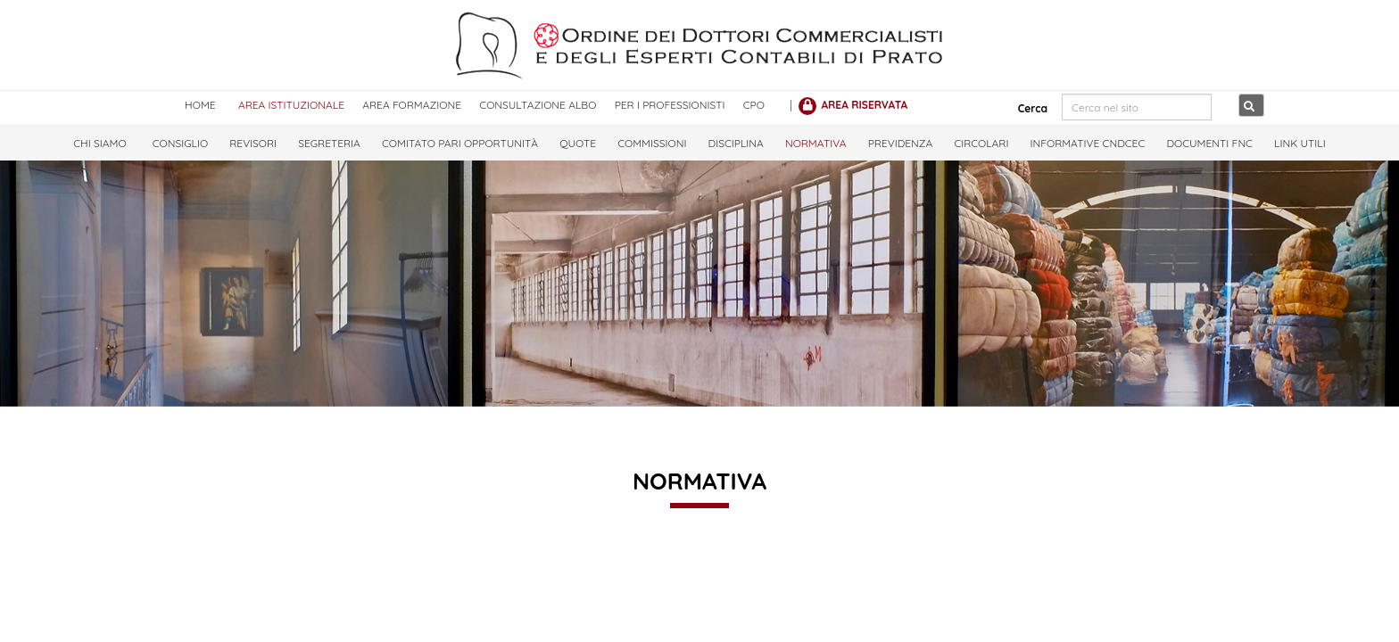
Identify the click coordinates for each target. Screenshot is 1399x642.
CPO (754, 104)
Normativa (816, 143)
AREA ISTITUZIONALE (291, 104)
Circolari (981, 143)
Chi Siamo (99, 143)
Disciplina (736, 143)
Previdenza (900, 143)
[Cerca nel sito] (1137, 107)
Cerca (1026, 108)
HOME (200, 104)
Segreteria (329, 143)
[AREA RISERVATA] (853, 104)
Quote (577, 143)
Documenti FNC (1209, 143)
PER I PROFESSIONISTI (670, 104)
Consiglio (180, 143)
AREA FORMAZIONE (411, 104)
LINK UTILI (1300, 143)
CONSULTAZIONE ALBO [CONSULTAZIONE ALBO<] (537, 104)
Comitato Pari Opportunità (460, 143)
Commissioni (651, 143)
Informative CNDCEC (1088, 143)
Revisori (253, 143)
